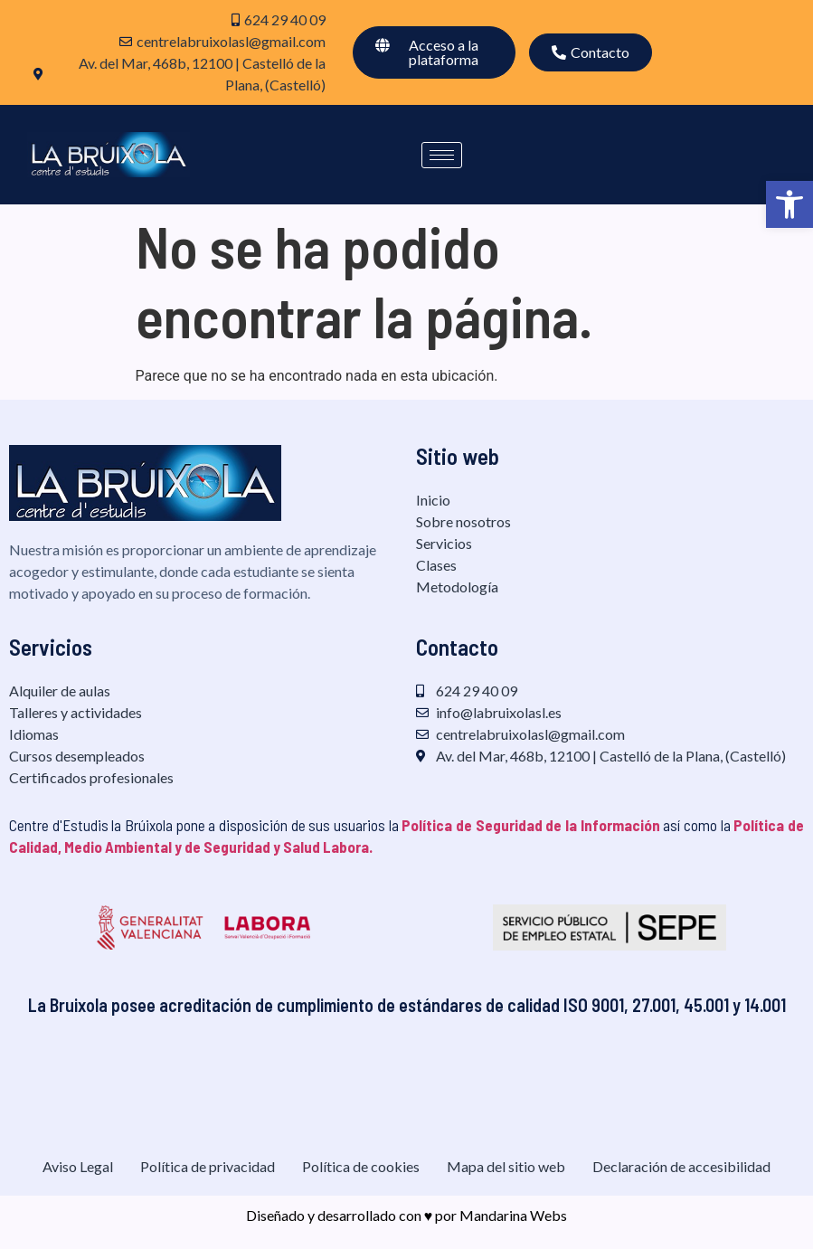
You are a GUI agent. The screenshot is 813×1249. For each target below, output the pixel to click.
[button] (789, 204)
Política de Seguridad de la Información (530, 825)
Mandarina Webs (513, 1215)
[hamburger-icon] (441, 155)
